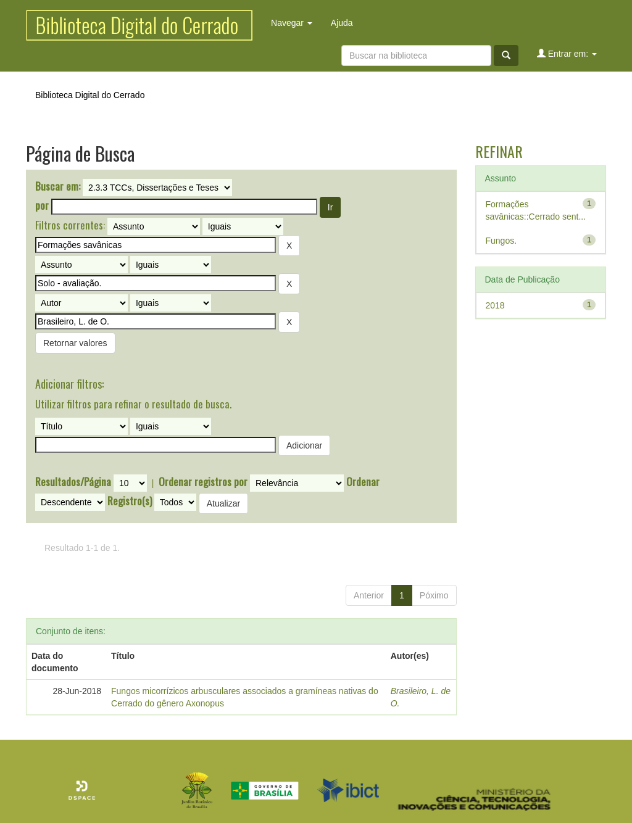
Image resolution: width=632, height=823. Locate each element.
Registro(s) (129, 501)
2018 (495, 305)
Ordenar (363, 481)
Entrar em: (567, 53)
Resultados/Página (73, 481)
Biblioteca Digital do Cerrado (89, 95)
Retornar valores (75, 343)
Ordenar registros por (203, 481)
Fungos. (501, 241)
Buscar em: (57, 186)
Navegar (291, 23)
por (42, 205)
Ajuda (342, 23)
